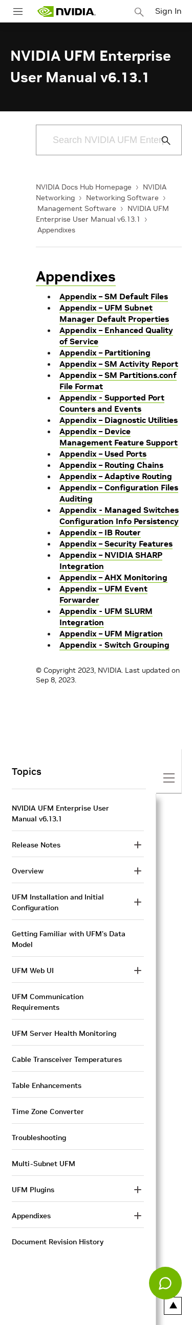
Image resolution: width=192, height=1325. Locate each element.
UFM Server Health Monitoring (64, 1033)
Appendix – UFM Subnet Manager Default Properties (114, 313)
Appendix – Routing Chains (111, 465)
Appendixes (56, 229)
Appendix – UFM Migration (111, 633)
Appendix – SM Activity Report (118, 364)
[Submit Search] (160, 140)
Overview (28, 871)
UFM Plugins (33, 1189)
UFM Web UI (33, 970)
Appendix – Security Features (116, 543)
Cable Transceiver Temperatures (67, 1059)
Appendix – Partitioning (105, 352)
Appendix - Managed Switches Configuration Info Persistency (119, 515)
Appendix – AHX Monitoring (113, 577)
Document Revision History (57, 1241)
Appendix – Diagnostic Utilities (118, 420)
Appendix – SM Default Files (113, 296)
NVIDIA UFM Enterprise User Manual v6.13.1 (60, 813)
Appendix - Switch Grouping (114, 645)
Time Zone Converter (48, 1111)
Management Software (76, 208)
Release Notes (36, 844)
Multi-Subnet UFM (43, 1163)
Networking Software (122, 197)
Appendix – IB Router (100, 532)
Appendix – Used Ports (102, 453)
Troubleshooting (39, 1137)
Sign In (168, 11)
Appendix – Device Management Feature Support (118, 436)
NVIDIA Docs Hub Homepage (84, 187)
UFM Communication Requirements (47, 1002)
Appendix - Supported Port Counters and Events (111, 403)
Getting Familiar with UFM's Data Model (68, 939)
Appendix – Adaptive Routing (115, 476)
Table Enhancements (46, 1085)
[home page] (66, 11)
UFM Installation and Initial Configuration (58, 902)
